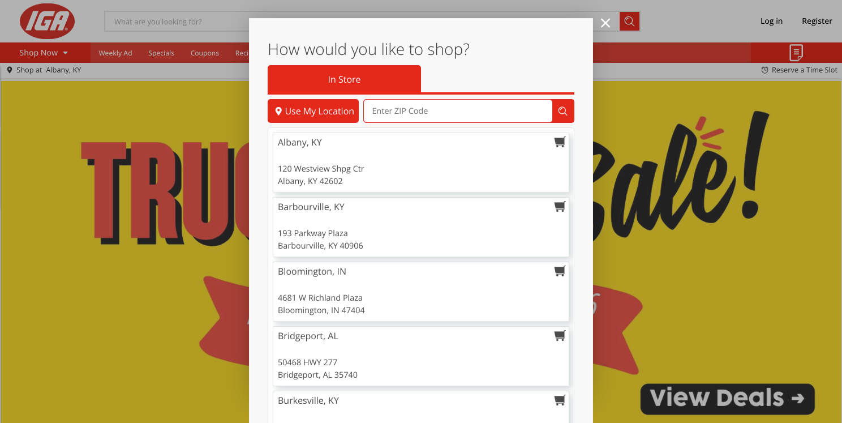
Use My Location (313, 144)
